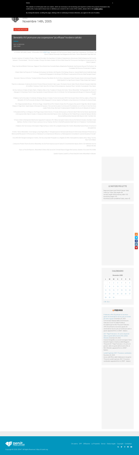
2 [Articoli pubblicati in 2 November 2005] (113, 283)
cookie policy (98, 9)
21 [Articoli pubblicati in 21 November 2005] (105, 294)
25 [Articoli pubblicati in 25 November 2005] (121, 294)
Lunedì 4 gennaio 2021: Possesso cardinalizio (117, 353)
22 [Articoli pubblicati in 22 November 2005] (109, 294)
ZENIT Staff (17, 46)
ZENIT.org (46, 52)
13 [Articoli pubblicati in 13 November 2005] (130, 286)
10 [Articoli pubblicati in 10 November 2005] (117, 286)
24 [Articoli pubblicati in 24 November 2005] (117, 294)
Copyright (120, 444)
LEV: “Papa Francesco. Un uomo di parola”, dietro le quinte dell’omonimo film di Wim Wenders (117, 336)
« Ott (105, 302)
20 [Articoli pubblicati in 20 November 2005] (130, 290)
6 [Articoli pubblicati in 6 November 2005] (129, 283)
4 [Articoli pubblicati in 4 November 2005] (121, 283)
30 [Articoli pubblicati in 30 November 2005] (113, 297)
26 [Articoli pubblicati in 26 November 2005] (125, 294)
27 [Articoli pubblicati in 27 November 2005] (130, 294)
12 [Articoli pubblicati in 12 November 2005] (125, 286)
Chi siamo (74, 444)
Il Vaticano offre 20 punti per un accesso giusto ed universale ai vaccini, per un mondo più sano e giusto (117, 316)
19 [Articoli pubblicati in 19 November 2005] (125, 290)
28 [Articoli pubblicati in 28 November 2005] (105, 297)
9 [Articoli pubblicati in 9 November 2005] (113, 286)
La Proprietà (95, 444)
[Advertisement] (118, 169)
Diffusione (86, 444)
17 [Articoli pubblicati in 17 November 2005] (117, 290)
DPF (80, 444)
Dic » (108, 302)
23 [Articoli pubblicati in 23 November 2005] (113, 294)
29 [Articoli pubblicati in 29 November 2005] (109, 297)
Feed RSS (118, 310)
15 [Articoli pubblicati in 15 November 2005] (109, 290)
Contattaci (128, 444)
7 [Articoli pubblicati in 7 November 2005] (105, 286)
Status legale (111, 444)
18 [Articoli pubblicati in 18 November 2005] (121, 290)
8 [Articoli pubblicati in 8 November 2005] (109, 286)
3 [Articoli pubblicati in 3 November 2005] (117, 283)
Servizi (103, 444)
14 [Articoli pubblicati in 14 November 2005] (105, 290)
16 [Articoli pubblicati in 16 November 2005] (113, 290)
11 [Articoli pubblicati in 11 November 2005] (121, 286)
